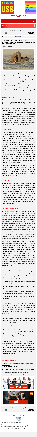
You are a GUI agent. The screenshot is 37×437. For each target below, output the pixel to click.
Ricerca (27, 9)
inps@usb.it (19, 422)
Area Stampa (29, 11)
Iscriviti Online (29, 7)
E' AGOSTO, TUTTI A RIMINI (11, 366)
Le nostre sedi (29, 3)
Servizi (27, 5)
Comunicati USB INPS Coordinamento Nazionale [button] (21, 36)
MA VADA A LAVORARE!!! (10, 362)
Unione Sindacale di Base (14, 425)
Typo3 (25, 428)
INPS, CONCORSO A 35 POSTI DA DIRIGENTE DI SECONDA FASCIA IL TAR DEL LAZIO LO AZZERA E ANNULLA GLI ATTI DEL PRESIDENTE (18, 369)
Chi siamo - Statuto (30, 2)
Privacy (27, 12)
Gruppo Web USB (12, 428)
